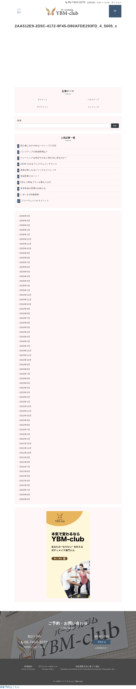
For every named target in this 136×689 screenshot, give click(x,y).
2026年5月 (25, 216)
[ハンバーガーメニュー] (19, 11)
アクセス (116, 2)
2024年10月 (25, 304)
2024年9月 (25, 309)
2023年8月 (25, 369)
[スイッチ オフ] (115, 11)
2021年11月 (25, 448)
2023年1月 (25, 402)
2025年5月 (25, 271)
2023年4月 (25, 388)
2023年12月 (25, 350)
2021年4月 (25, 480)
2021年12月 (25, 443)
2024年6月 (25, 323)
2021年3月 (25, 485)
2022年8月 (25, 425)
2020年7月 (25, 490)
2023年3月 (25, 392)
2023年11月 (25, 355)
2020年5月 (25, 499)
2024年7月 (25, 318)
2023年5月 (25, 383)
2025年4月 (25, 276)
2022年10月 (25, 415)
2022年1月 (25, 439)
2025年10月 (25, 248)
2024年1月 (25, 346)
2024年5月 (25, 327)
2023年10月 (25, 360)
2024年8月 (25, 313)
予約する (101, 642)
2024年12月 (25, 295)
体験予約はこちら (9, 687)
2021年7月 (25, 467)
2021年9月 (25, 457)
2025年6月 (25, 267)
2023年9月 (25, 364)
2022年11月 (25, 411)
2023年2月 (25, 397)
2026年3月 (25, 225)
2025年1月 (25, 290)
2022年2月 (25, 434)
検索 (19, 120)
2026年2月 (25, 230)
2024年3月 (25, 337)
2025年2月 (25, 285)
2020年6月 (25, 494)
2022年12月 (25, 406)
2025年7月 (25, 262)
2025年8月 (25, 258)
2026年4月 (25, 220)
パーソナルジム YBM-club (72, 681)
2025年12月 (25, 239)
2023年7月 (25, 374)
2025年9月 (25, 253)
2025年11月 (25, 244)
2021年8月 (25, 462)
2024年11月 (25, 299)
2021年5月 (25, 476)
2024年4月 (25, 332)
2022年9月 (25, 420)
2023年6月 (25, 378)
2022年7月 (25, 429)
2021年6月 (25, 471)
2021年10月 (25, 453)
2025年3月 (25, 281)
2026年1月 (25, 234)
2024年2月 (25, 341)
